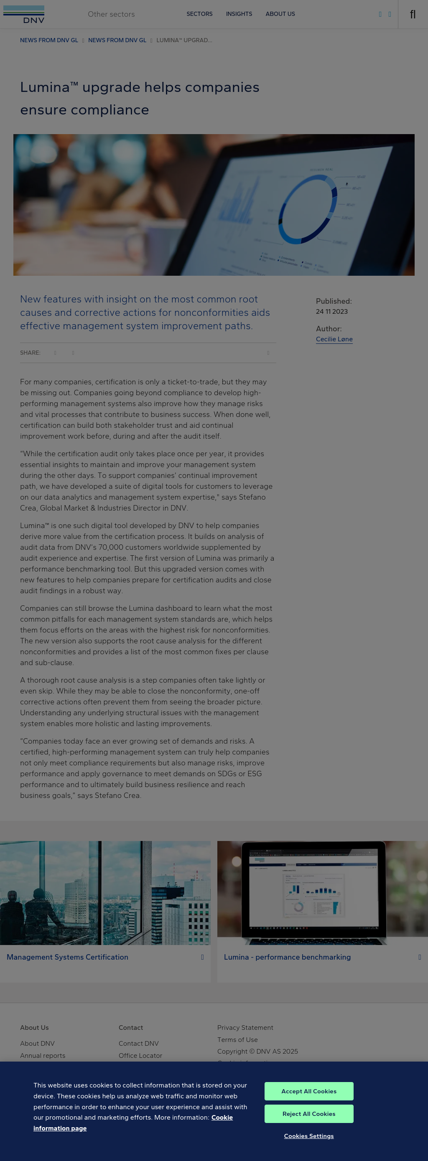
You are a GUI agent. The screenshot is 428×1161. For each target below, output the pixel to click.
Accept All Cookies (308, 1101)
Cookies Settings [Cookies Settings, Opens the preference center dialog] (309, 1146)
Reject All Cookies (309, 1124)
